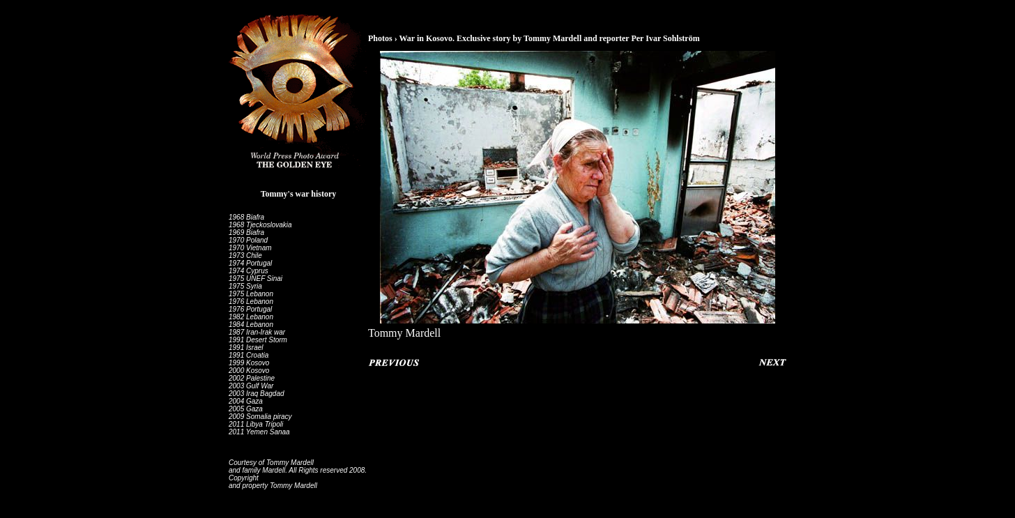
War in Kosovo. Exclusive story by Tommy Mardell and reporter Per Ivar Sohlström (549, 38)
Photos (380, 38)
